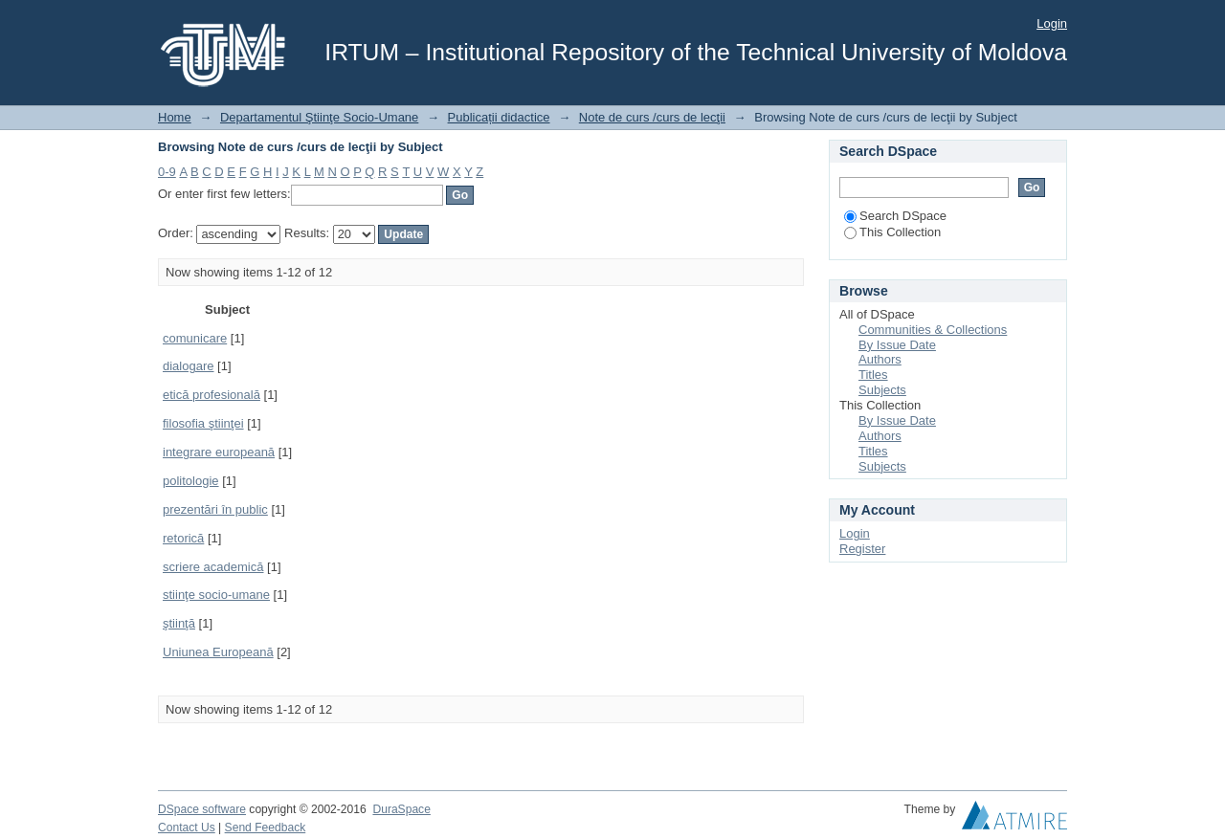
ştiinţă (179, 623)
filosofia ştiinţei (203, 423)
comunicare (195, 338)
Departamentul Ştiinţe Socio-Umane (319, 117)
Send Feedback (265, 827)
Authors (880, 359)
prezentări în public (215, 509)
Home (174, 117)
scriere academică (213, 567)
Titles (873, 374)
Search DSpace (895, 216)
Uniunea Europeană (218, 652)
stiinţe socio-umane (216, 594)
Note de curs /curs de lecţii (652, 117)
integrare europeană (219, 452)
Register (862, 548)
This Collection (892, 232)
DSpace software (202, 809)
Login (1051, 23)
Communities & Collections (932, 329)
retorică (183, 538)
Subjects (882, 390)
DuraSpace (401, 809)
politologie (191, 481)
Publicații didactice (499, 117)
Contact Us (186, 827)
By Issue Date (897, 345)
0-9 (167, 172)
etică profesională (211, 394)
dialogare (188, 366)
